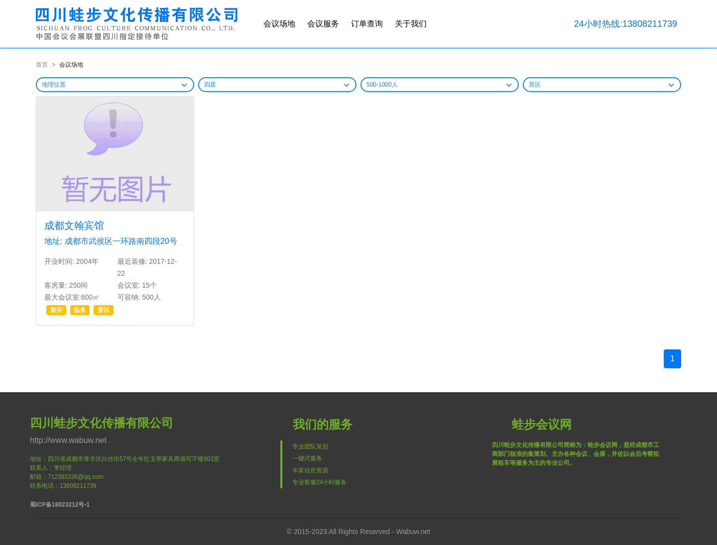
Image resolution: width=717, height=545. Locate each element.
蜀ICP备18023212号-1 (60, 504)
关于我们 (411, 23)
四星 (210, 84)
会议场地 (279, 23)
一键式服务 (307, 458)
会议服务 (323, 23)
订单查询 (367, 23)
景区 (535, 84)
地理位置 (54, 84)
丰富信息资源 (310, 470)
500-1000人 (382, 84)
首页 (42, 64)
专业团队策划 (310, 446)
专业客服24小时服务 (319, 482)
